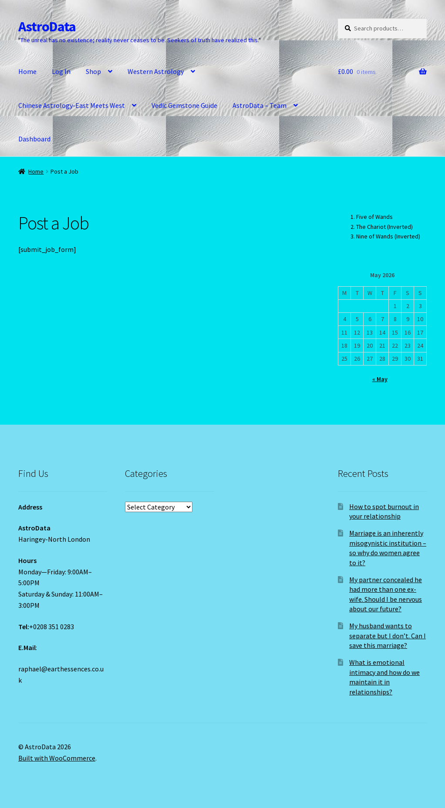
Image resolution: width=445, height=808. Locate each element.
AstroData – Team (260, 105)
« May (380, 379)
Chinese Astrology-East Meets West (71, 105)
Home (27, 71)
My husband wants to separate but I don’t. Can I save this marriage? (387, 635)
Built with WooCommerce (56, 758)
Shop (93, 71)
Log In (61, 71)
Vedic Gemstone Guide (184, 105)
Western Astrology (156, 71)
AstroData (47, 26)
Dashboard (34, 138)
